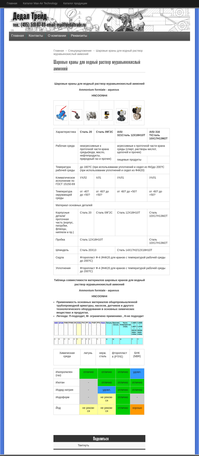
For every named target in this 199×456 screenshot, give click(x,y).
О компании (57, 35)
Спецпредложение (80, 50)
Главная (12, 3)
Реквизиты (79, 35)
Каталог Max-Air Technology (40, 3)
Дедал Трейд (30, 16)
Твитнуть (83, 445)
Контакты (36, 35)
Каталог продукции (75, 3)
